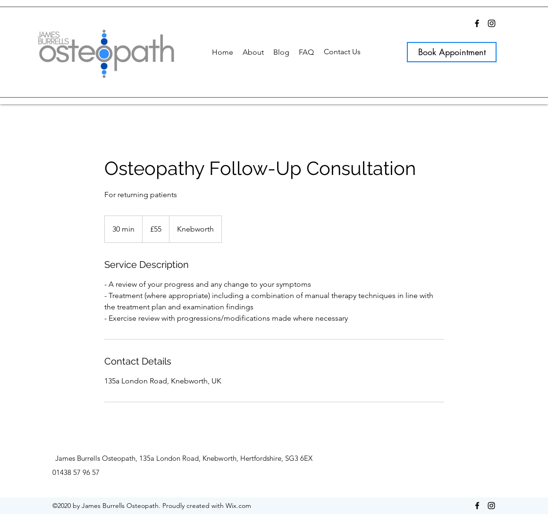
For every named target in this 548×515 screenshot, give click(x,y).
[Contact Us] (342, 51)
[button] (253, 52)
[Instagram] (492, 23)
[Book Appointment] (452, 52)
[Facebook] (477, 23)
